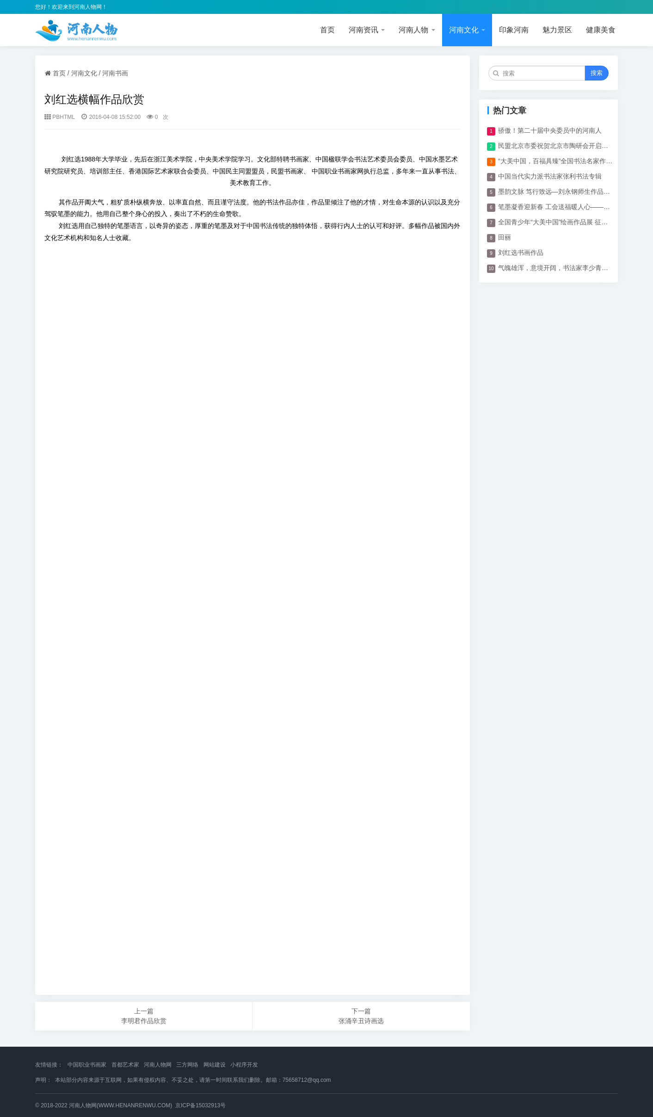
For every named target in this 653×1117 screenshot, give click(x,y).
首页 (327, 30)
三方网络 (187, 1064)
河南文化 (467, 30)
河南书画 (115, 73)
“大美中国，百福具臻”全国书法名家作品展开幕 (556, 161)
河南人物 (417, 30)
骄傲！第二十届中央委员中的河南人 (550, 130)
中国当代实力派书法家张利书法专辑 (550, 176)
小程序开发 (244, 1064)
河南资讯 (367, 30)
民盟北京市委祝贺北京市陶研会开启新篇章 (556, 145)
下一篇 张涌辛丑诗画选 (361, 1015)
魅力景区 (557, 30)
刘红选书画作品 (520, 252)
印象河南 (514, 30)
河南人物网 (158, 1064)
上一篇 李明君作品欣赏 (143, 1015)
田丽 (504, 237)
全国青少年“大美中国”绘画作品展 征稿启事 (556, 222)
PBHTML (63, 117)
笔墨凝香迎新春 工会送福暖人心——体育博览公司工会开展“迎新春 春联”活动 (556, 206)
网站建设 (214, 1064)
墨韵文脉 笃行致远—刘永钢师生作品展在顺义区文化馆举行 (556, 191)
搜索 (597, 72)
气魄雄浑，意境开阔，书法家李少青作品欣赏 (556, 268)
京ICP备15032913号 (200, 1105)
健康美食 (601, 30)
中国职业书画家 (87, 1064)
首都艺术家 (125, 1064)
